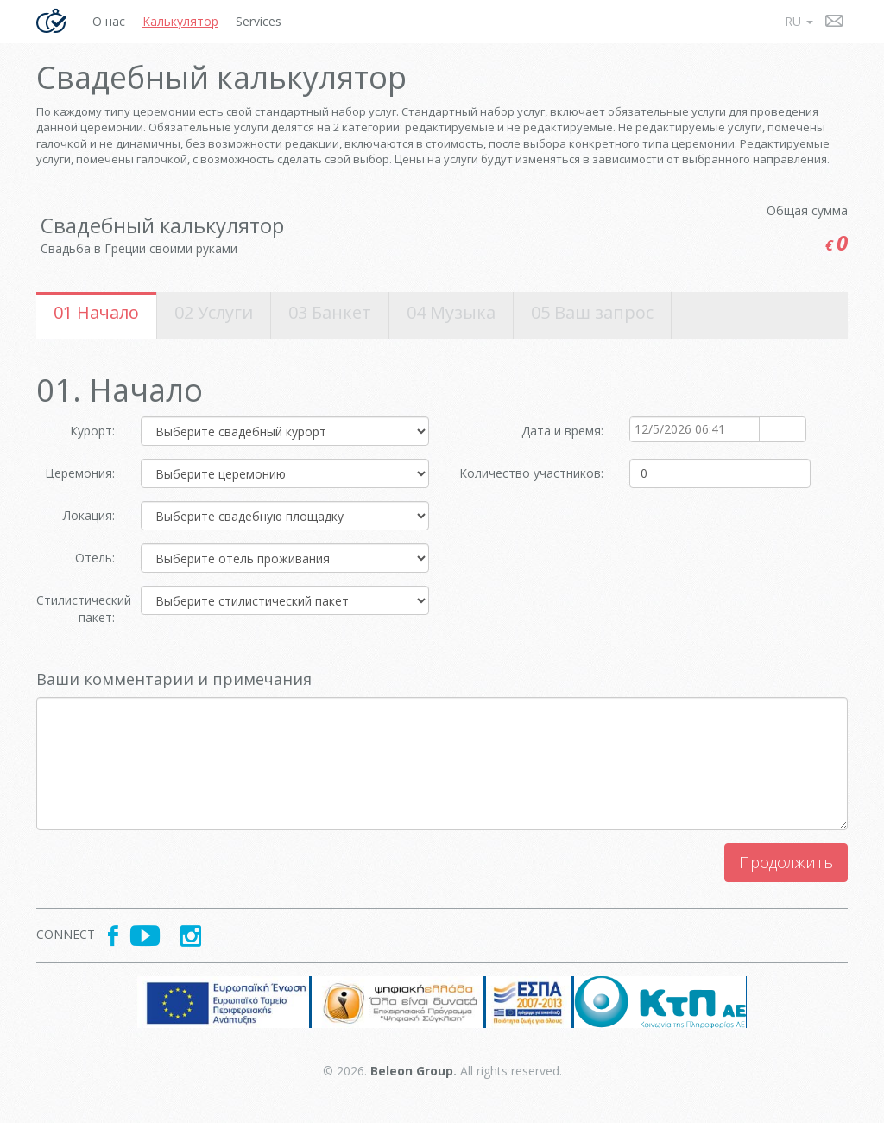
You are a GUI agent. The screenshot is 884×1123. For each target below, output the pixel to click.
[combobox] (695, 429)
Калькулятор (180, 21)
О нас (108, 21)
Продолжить (786, 862)
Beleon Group (411, 1071)
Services (258, 21)
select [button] (773, 430)
